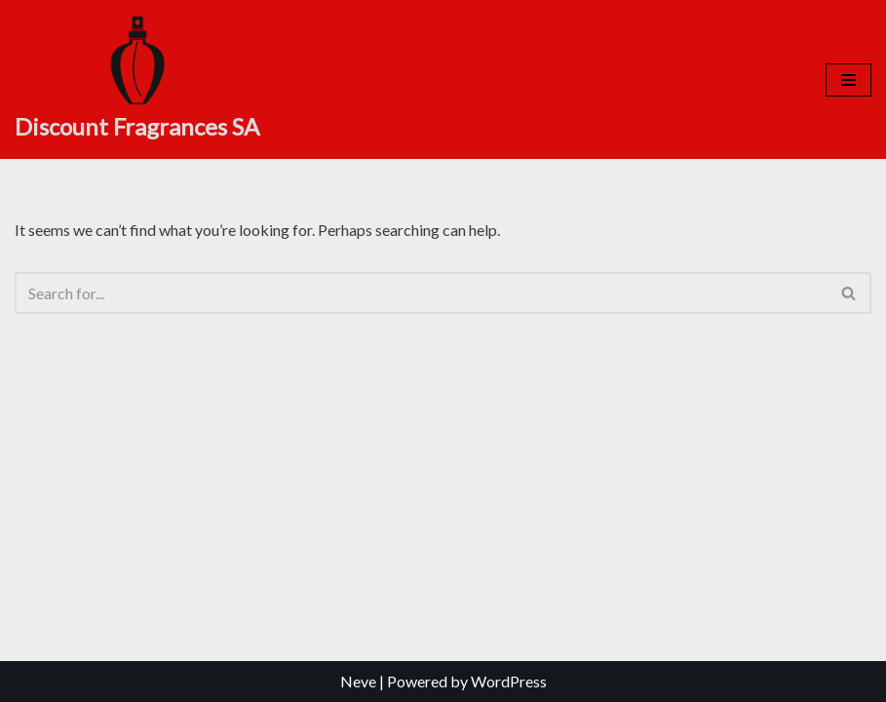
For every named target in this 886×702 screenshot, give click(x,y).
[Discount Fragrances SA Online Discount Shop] (137, 79)
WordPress (509, 681)
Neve (358, 681)
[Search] (421, 293)
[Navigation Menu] (848, 80)
